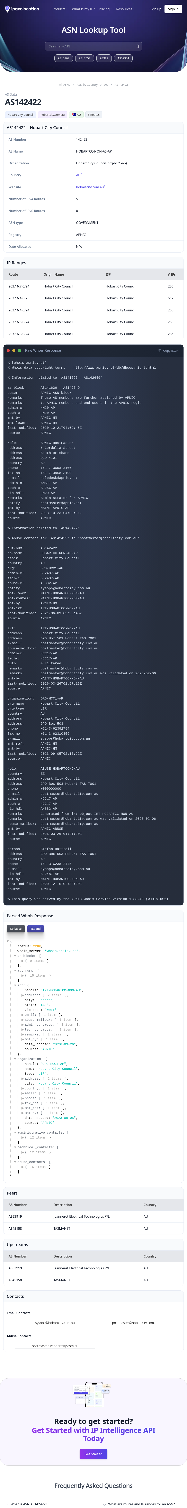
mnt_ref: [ (44, 1108)
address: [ (45, 995)
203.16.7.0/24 (19, 286)
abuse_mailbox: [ (49, 1020)
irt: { (23, 985)
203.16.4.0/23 (19, 298)
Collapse (16, 929)
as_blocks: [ (29, 956)
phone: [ (42, 1098)
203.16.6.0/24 (19, 334)
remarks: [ (45, 1034)
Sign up (155, 9)
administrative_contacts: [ (43, 1133)
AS (121, 84)
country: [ (44, 1088)
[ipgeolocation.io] (22, 9)
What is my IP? (83, 9)
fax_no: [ (43, 1103)
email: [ (42, 1015)
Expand (37, 929)
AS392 (104, 58)
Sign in (173, 9)
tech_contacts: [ (49, 1030)
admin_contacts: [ (51, 1025)
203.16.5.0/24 (19, 322)
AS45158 (15, 1228)
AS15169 (64, 58)
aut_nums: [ (28, 971)
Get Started (93, 1454)
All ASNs (64, 84)
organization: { (32, 1059)
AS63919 (15, 1216)
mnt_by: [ (43, 1039)
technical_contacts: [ (38, 1147)
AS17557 (84, 58)
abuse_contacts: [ (34, 1162)
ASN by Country (87, 84)
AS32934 (123, 58)
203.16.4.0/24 (19, 310)
